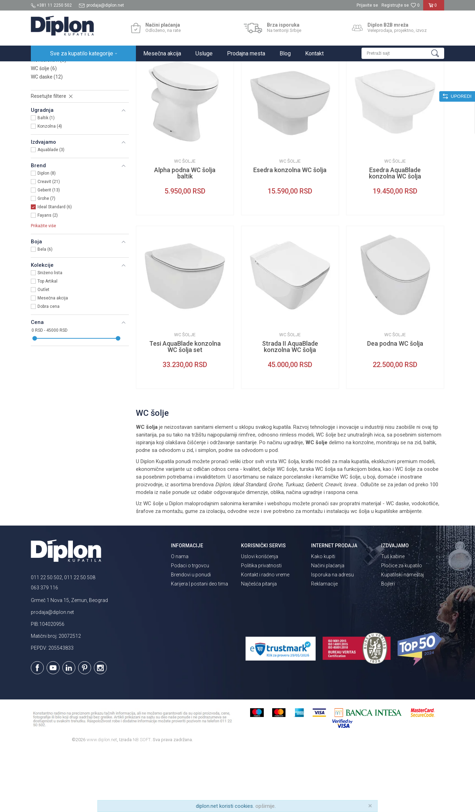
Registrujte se (395, 5)
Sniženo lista (49, 334)
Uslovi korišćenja (259, 618)
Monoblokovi (48, 121)
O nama (179, 618)
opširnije (265, 806)
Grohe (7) (46, 259)
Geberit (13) (48, 251)
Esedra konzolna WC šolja (289, 231)
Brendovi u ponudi (191, 636)
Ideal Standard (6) (54, 268)
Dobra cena (48, 367)
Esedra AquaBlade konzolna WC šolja (395, 234)
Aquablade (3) (50, 211)
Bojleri (388, 645)
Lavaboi (44, 104)
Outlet (43, 351)
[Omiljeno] (415, 5)
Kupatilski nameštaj (402, 636)
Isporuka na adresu (332, 636)
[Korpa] (434, 8)
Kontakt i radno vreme (265, 636)
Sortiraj (304, 83)
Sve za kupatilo (82, 69)
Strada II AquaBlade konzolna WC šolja (290, 408)
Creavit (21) (48, 243)
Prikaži (369, 83)
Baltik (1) (46, 179)
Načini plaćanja (327, 627)
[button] (403, 53)
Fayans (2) (47, 276)
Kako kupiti (323, 618)
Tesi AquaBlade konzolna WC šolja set (185, 408)
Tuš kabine (393, 618)
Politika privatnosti (261, 627)
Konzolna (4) (49, 187)
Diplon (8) (46, 234)
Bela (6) (45, 310)
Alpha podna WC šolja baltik (184, 234)
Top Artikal (47, 342)
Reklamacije (324, 645)
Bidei (40, 113)
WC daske (47, 138)
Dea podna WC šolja (395, 405)
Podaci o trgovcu (190, 627)
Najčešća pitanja (259, 645)
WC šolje (44, 130)
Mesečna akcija (52, 359)
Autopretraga (274, 83)
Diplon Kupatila (46, 69)
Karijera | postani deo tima (199, 645)
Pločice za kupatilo (401, 627)
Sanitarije (112, 69)
